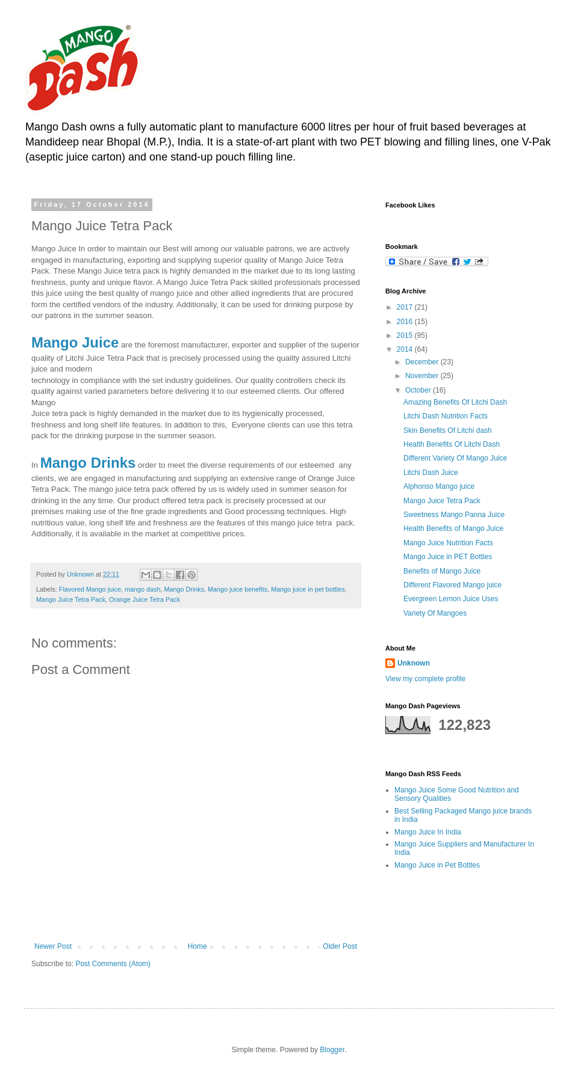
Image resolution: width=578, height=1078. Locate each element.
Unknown (413, 663)
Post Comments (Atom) (113, 964)
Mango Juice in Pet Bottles (437, 865)
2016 (406, 321)
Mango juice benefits (237, 589)
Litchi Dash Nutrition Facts (445, 416)
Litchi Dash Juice (430, 472)
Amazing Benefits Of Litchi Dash (455, 402)
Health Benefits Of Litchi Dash (451, 444)
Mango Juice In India (427, 832)
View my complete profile (425, 679)
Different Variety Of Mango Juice (455, 458)
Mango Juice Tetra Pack (70, 599)
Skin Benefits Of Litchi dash (447, 430)
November (423, 376)
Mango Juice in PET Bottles (447, 557)
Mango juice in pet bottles (307, 589)
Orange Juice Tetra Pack (144, 599)
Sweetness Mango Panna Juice (454, 514)
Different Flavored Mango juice (452, 585)
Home (197, 946)
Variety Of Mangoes (435, 613)
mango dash (142, 589)
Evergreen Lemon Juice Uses (450, 599)
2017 (406, 307)
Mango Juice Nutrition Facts (448, 543)
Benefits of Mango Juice (441, 571)
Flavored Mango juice (90, 589)
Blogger (332, 1050)
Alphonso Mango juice (438, 486)
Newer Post (53, 946)
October (419, 390)
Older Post (340, 946)
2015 (406, 335)
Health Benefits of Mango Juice (453, 528)
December (423, 362)
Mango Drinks (88, 463)
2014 (406, 349)
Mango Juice (75, 342)
